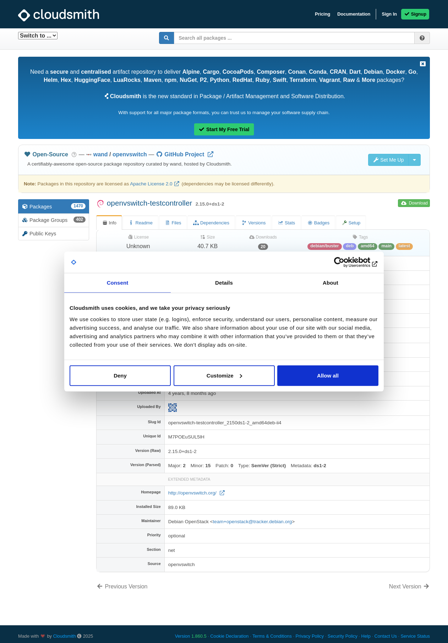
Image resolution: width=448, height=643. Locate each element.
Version (191, 636)
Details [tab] (224, 283)
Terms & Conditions (272, 636)
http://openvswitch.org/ (193, 493)
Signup (415, 14)
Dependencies (211, 222)
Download (414, 203)
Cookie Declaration (229, 636)
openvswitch (130, 154)
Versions (253, 222)
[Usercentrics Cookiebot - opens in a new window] (347, 262)
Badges (318, 222)
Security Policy (342, 636)
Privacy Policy (310, 636)
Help (365, 636)
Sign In (389, 14)
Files (173, 222)
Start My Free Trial (224, 129)
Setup (351, 222)
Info (109, 222)
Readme (141, 222)
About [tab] (330, 283)
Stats (286, 222)
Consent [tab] (118, 283)
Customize (224, 375)
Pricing (322, 14)
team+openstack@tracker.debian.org (252, 521)
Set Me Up (388, 160)
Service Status (415, 636)
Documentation (353, 14)
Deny (120, 375)
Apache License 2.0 (151, 183)
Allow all (328, 375)
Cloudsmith (64, 636)
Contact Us (385, 636)
